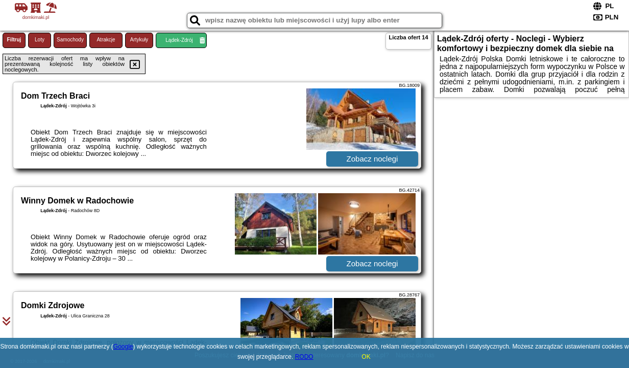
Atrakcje (105, 39)
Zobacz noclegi (372, 158)
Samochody (70, 39)
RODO (304, 356)
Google (123, 346)
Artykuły (139, 39)
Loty (39, 39)
